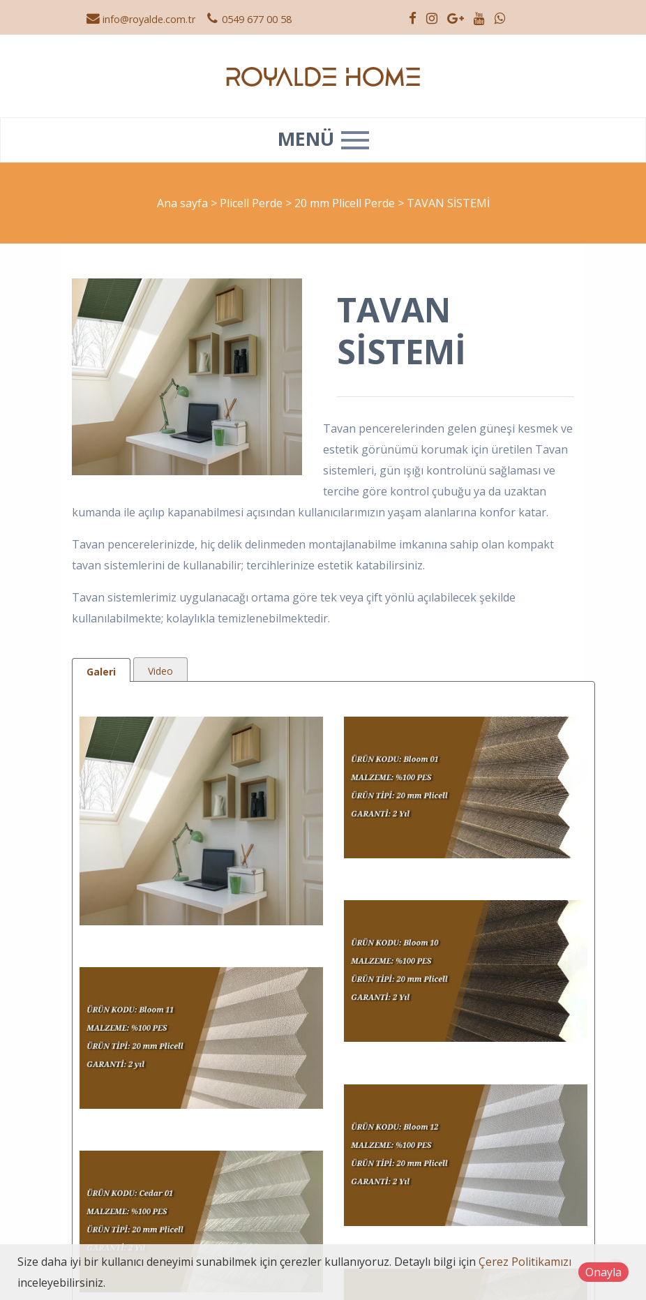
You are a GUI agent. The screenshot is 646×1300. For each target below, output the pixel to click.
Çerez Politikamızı (525, 1261)
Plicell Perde (252, 203)
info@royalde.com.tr (140, 19)
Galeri (101, 671)
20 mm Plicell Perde (346, 203)
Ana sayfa (182, 203)
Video (160, 671)
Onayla (603, 1272)
